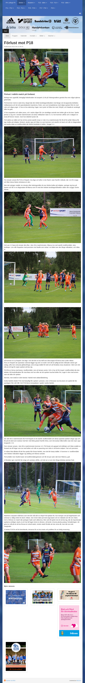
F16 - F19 (54, 3)
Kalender (24, 36)
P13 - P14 (21, 8)
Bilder (42, 36)
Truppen (15, 36)
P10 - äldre (65, 3)
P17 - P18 (44, 8)
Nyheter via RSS (10, 680)
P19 (53, 8)
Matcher (51, 36)
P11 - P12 (10, 8)
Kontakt (33, 36)
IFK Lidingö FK (11, 3)
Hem (7, 36)
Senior (22, 3)
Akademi (31, 3)
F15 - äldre (42, 3)
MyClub (79, 680)
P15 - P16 (32, 8)
